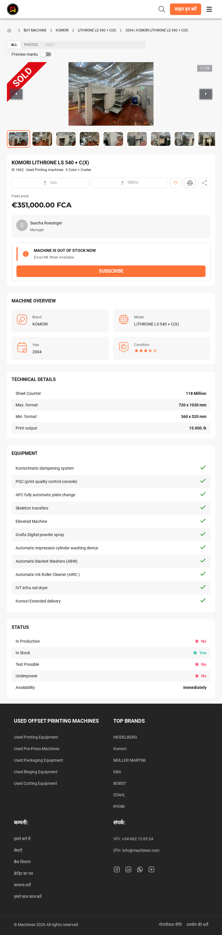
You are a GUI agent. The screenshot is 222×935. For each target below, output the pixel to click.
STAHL (119, 795)
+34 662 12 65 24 (137, 839)
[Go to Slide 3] (65, 139)
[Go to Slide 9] (208, 139)
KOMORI (62, 30)
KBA (117, 771)
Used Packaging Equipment (38, 760)
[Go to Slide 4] (89, 139)
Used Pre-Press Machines (36, 748)
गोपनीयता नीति (170, 924)
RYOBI (119, 806)
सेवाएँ (18, 850)
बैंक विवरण (22, 862)
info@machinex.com (140, 850)
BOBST (119, 783)
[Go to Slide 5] (113, 139)
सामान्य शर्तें (22, 885)
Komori (119, 748)
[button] (185, 9)
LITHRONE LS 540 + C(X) (97, 30)
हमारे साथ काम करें (28, 896)
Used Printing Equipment (36, 737)
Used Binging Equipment (36, 771)
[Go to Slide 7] (160, 139)
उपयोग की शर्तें (197, 924)
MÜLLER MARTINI (129, 760)
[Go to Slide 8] (184, 139)
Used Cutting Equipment (35, 783)
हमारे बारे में (22, 839)
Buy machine (35, 30)
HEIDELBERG (125, 737)
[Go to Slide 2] (42, 139)
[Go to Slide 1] (18, 139)
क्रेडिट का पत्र (23, 873)
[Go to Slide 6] (137, 139)
